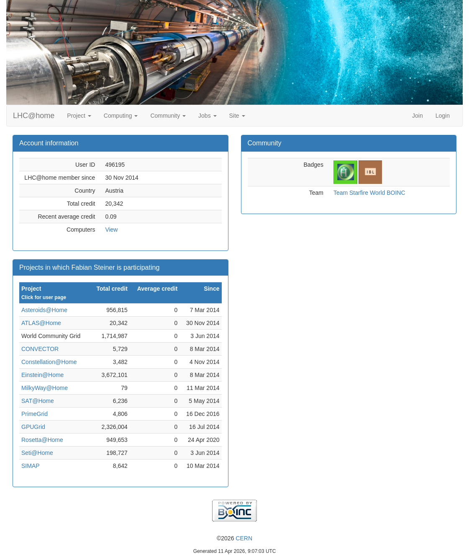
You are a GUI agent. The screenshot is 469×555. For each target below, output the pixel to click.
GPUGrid (33, 426)
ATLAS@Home (41, 323)
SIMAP (30, 465)
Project (79, 115)
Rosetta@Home (42, 439)
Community (168, 115)
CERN (244, 538)
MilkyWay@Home (44, 388)
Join (417, 115)
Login (443, 115)
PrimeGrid (34, 413)
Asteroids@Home (44, 310)
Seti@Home (37, 452)
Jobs (207, 115)
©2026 (234, 538)
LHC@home (33, 115)
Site (237, 115)
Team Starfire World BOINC (369, 192)
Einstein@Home (42, 375)
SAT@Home (37, 401)
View (111, 229)
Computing (121, 115)
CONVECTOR (40, 349)
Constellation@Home (49, 362)
